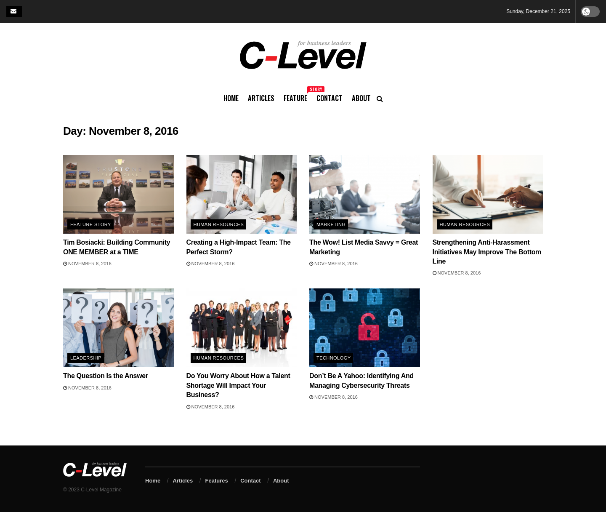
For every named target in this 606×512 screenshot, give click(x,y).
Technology (333, 357)
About (361, 98)
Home (231, 98)
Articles (261, 98)
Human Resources (219, 224)
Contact (329, 98)
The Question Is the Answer (105, 375)
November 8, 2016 (87, 263)
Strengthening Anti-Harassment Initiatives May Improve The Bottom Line (487, 252)
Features (216, 480)
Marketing (331, 224)
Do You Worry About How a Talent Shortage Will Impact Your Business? (238, 385)
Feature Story (90, 224)
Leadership (85, 357)
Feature (295, 97)
